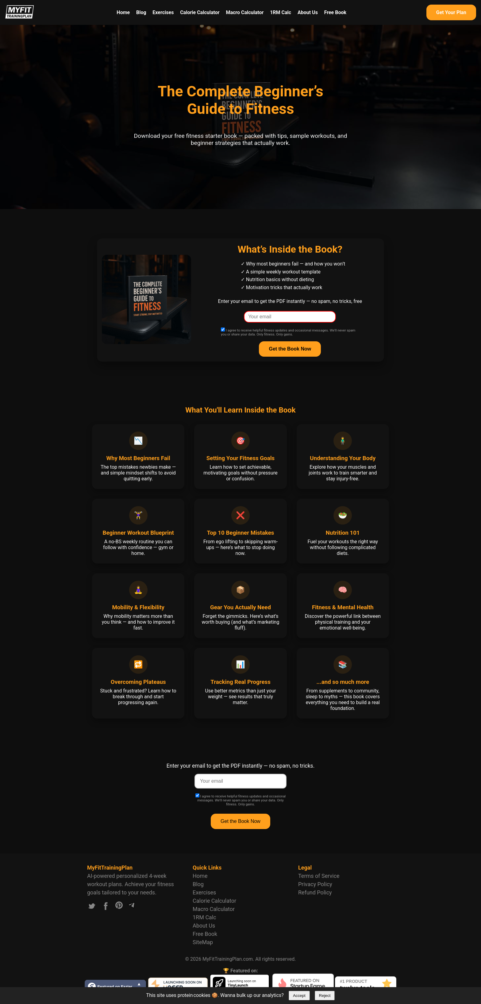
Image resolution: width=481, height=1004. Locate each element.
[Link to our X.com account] (91, 907)
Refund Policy (315, 892)
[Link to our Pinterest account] (119, 907)
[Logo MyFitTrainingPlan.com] (19, 17)
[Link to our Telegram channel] (131, 907)
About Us (308, 12)
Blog (141, 12)
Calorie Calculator (199, 12)
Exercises (163, 12)
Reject (325, 995)
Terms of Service (319, 876)
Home (123, 12)
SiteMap (203, 942)
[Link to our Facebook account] (105, 907)
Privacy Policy (315, 884)
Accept (299, 995)
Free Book (335, 12)
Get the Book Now (240, 821)
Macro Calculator (245, 12)
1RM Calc (280, 12)
